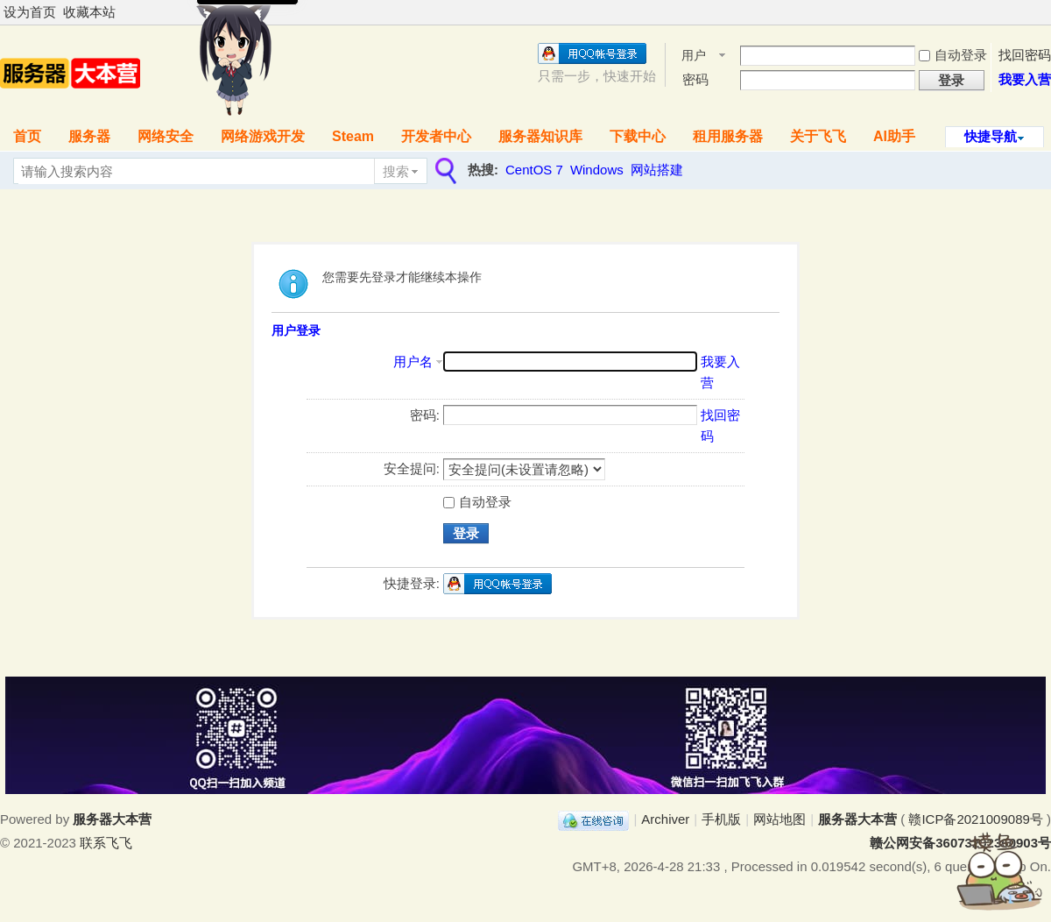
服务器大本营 (857, 819)
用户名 (693, 56)
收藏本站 (89, 11)
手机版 (721, 819)
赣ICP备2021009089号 (975, 819)
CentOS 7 (534, 169)
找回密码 (1024, 54)
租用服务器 (728, 136)
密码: (425, 415)
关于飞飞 (818, 136)
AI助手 (894, 136)
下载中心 (638, 136)
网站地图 (779, 819)
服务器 (89, 136)
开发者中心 (436, 136)
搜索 (396, 171)
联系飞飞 (106, 842)
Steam (353, 136)
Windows (597, 169)
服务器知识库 (540, 136)
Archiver (665, 819)
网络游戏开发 (263, 136)
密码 (695, 79)
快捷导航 (990, 136)
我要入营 (1024, 79)
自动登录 (953, 54)
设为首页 (30, 11)
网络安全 (166, 136)
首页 (27, 136)
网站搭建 (657, 169)
